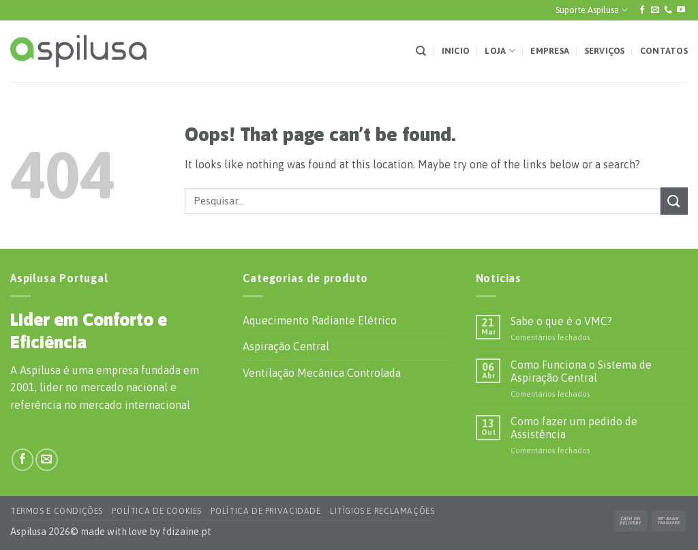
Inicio (456, 51)
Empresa (549, 51)
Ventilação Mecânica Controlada (322, 373)
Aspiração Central (286, 346)
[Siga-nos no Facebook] (642, 10)
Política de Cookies (157, 511)
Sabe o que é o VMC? (561, 321)
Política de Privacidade (265, 511)
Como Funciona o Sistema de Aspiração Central (581, 371)
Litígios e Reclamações (382, 511)
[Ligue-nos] (668, 10)
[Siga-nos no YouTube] (681, 10)
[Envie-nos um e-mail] (655, 10)
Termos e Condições (56, 511)
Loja (500, 50)
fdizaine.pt (186, 531)
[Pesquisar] (421, 51)
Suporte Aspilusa (592, 9)
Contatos (664, 51)
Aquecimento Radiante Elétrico (320, 320)
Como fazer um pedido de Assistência (574, 427)
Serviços (605, 51)
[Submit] (674, 200)
